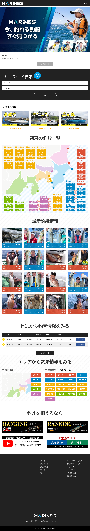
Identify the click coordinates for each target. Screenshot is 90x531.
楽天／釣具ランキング (73, 464)
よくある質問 (29, 521)
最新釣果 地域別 (44, 464)
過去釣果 (81, 339)
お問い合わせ (45, 521)
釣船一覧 (42, 470)
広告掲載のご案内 (72, 476)
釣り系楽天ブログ (72, 470)
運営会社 (37, 521)
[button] (86, 120)
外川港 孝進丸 (15, 128)
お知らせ (42, 461)
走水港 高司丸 (74, 128)
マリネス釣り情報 (40, 528)
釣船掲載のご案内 (72, 473)
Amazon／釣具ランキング (74, 461)
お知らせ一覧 (45, 64)
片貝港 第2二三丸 (45, 128)
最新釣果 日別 (44, 467)
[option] (45, 29)
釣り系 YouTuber (71, 467)
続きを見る (45, 353)
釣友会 (42, 473)
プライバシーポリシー (57, 521)
